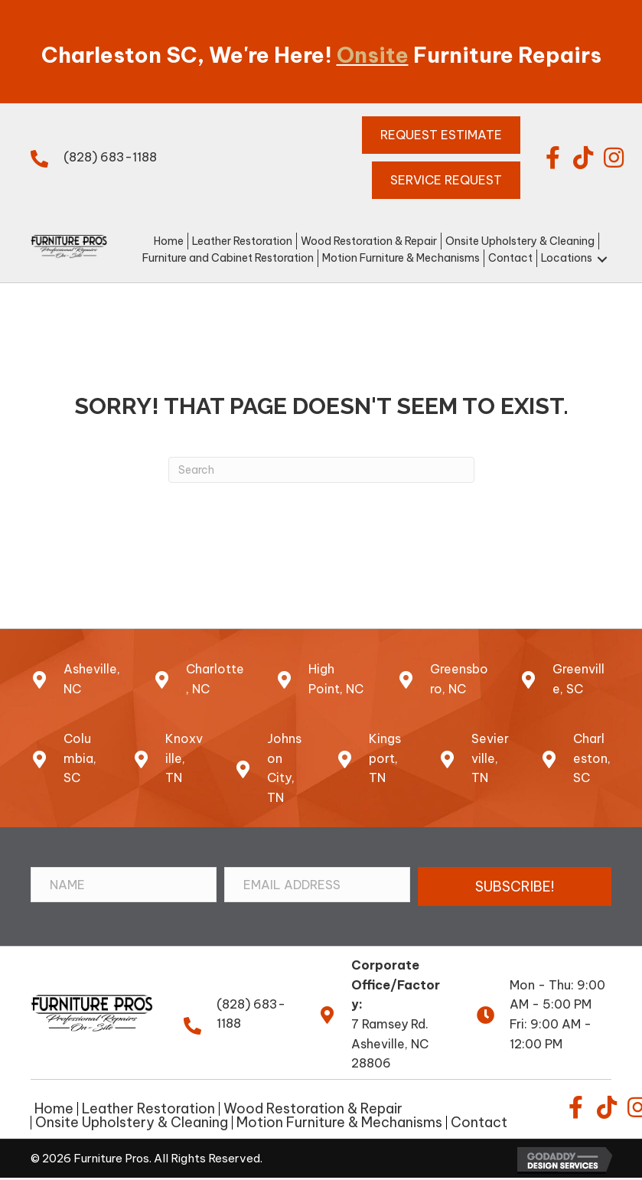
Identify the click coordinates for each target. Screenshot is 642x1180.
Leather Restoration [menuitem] (148, 1109)
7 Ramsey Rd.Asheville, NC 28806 (390, 1043)
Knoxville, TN (184, 758)
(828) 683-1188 (110, 157)
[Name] (124, 884)
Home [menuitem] (53, 1109)
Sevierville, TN (490, 758)
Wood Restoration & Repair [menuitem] (312, 1109)
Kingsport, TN (385, 758)
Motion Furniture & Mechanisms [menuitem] (339, 1122)
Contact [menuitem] (479, 1122)
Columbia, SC (80, 758)
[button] (552, 157)
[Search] (321, 470)
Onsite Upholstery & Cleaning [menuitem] (131, 1122)
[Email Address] (317, 884)
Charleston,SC (592, 758)
